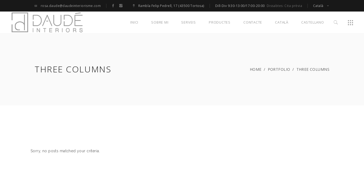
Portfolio (279, 69)
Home (256, 69)
